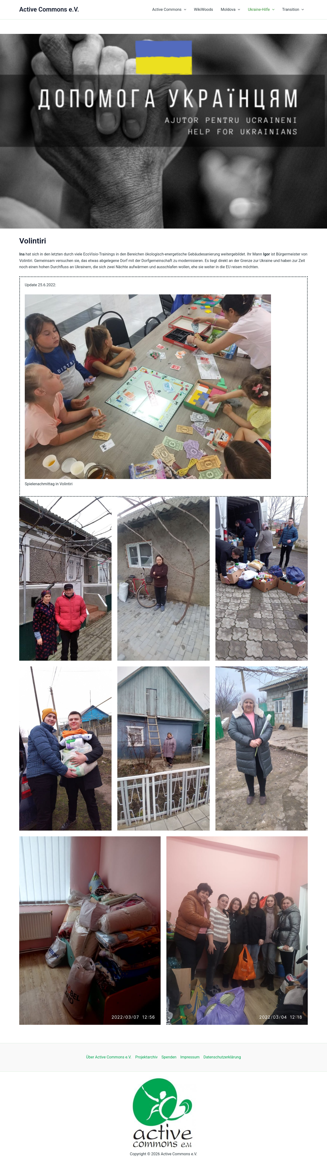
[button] (184, 9)
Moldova (230, 9)
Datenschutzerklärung (222, 1057)
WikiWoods (203, 9)
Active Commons (169, 9)
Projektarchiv (146, 1057)
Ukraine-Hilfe (261, 9)
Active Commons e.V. (49, 9)
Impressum (190, 1057)
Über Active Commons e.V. (108, 1057)
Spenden (168, 1057)
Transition (293, 9)
